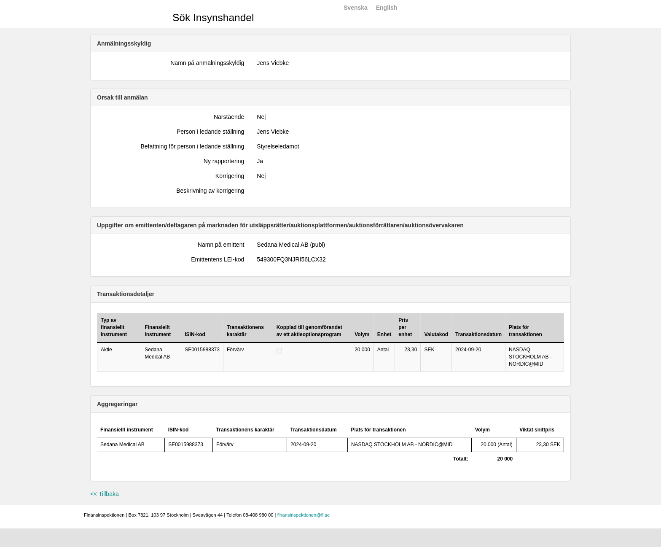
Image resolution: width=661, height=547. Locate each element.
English (387, 7)
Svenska (356, 7)
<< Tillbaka (104, 493)
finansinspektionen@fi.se (303, 514)
